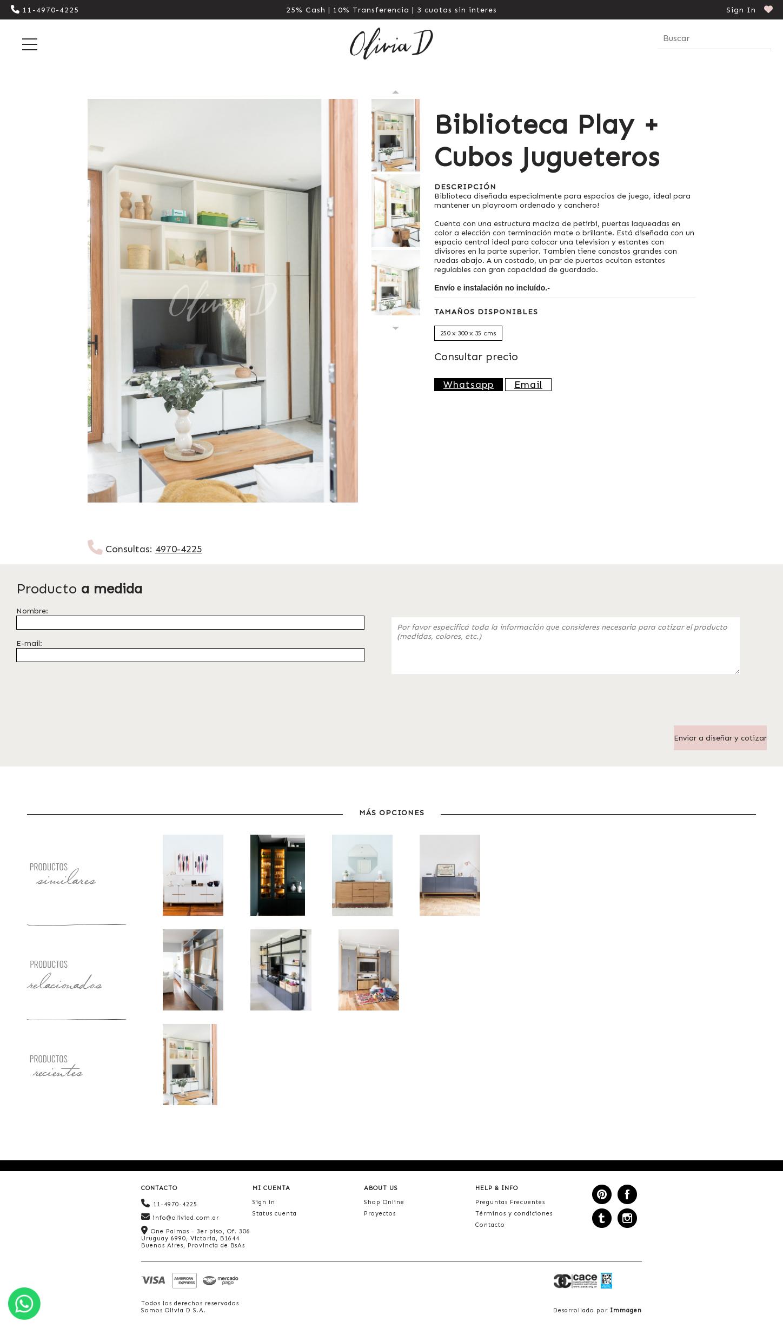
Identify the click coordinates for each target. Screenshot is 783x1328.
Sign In (741, 10)
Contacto (490, 1224)
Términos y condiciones (514, 1213)
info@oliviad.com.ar (180, 1216)
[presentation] (474, 704)
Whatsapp (468, 385)
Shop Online (384, 1202)
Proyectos (380, 1213)
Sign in (264, 1202)
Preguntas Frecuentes (510, 1202)
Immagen (626, 1310)
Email (528, 385)
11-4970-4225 (45, 10)
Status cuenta (275, 1213)
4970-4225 (178, 549)
